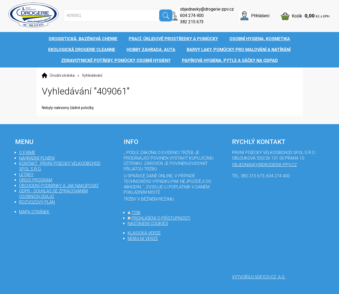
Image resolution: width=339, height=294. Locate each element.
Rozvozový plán (37, 202)
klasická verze (144, 233)
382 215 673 (192, 21)
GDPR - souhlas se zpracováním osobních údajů (53, 193)
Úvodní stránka (62, 75)
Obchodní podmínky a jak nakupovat (59, 185)
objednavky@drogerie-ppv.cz (207, 9)
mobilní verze (143, 238)
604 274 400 (192, 15)
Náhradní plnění (37, 158)
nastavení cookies (148, 223)
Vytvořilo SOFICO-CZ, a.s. (259, 276)
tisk (136, 212)
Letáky (26, 174)
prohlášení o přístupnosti (161, 218)
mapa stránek (34, 211)
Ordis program (35, 180)
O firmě (27, 152)
